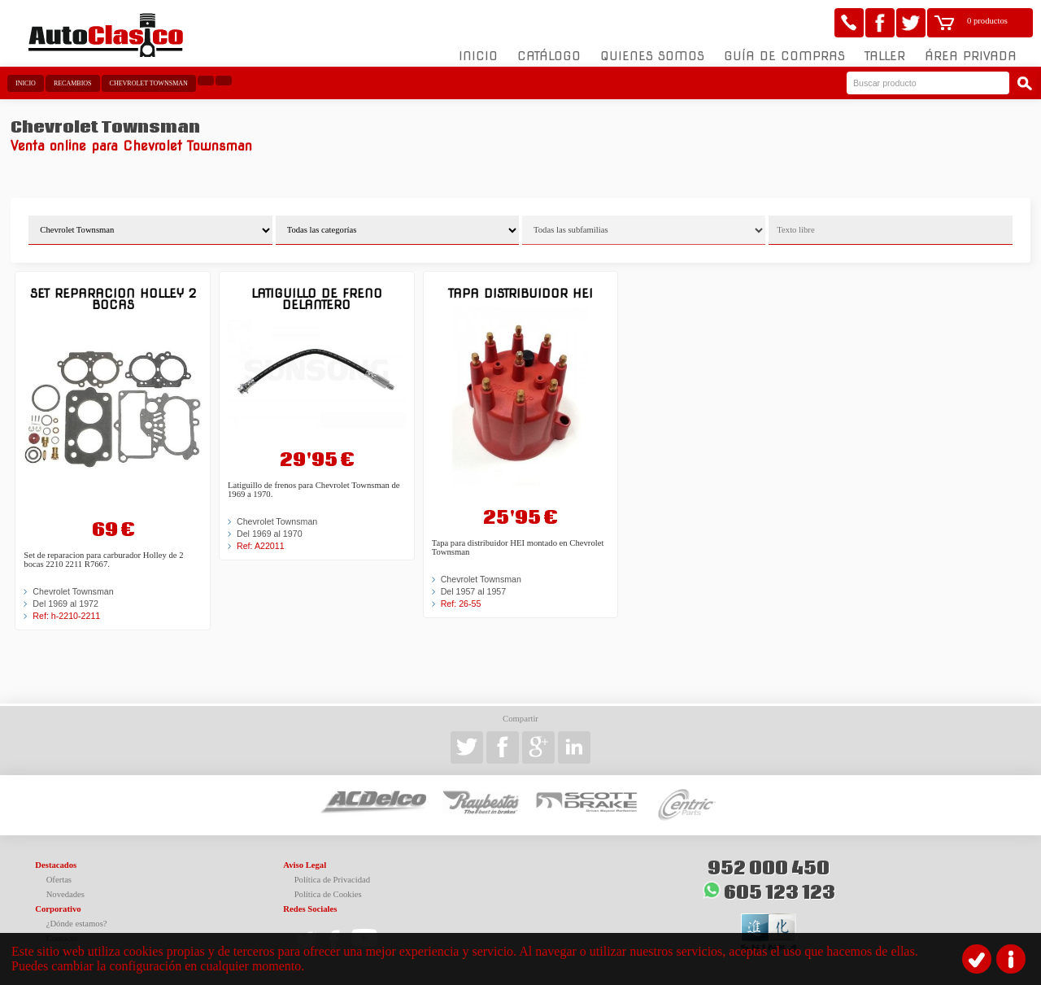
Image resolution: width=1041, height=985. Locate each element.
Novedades (65, 894)
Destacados (55, 865)
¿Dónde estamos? (76, 923)
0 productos (987, 20)
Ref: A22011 (261, 546)
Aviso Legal (304, 865)
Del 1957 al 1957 (474, 591)
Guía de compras (784, 56)
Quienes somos (652, 56)
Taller (885, 56)
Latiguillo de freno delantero (316, 299)
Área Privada (971, 56)
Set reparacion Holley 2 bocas (113, 299)
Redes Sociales (310, 908)
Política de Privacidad (332, 879)
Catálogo (549, 56)
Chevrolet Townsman (149, 83)
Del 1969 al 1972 (65, 603)
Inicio (478, 56)
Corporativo (58, 908)
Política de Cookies (328, 894)
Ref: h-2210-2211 (66, 616)
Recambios (73, 83)
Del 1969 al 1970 (270, 533)
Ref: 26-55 (461, 603)
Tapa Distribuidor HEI (520, 293)
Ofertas (59, 879)
